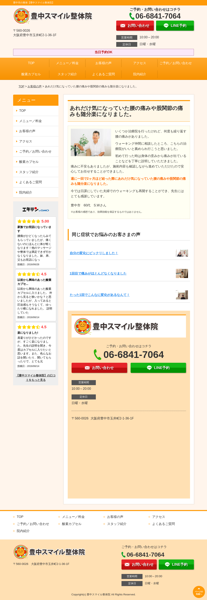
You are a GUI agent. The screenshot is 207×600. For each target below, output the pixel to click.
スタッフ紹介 (67, 74)
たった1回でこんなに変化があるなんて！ (100, 295)
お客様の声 (103, 63)
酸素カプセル (31, 74)
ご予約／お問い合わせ (175, 63)
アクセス (139, 63)
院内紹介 (139, 74)
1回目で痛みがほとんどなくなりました (98, 273)
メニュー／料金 (67, 63)
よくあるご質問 (103, 74)
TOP (31, 63)
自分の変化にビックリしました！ (94, 253)
